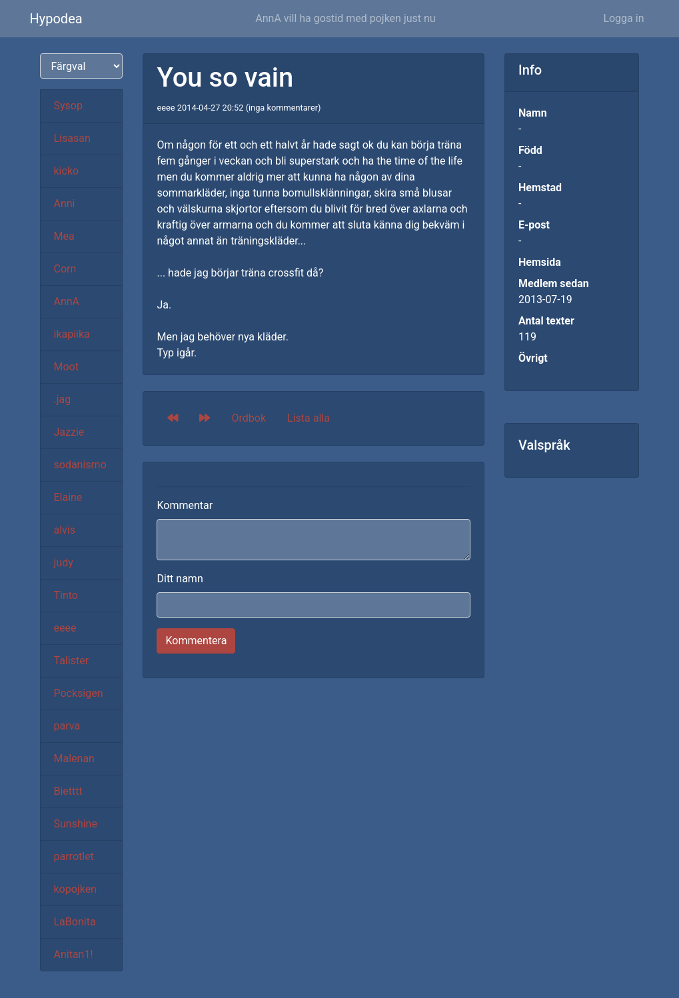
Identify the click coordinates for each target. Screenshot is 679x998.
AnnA (67, 301)
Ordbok (248, 418)
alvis (65, 530)
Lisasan (72, 138)
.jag (62, 399)
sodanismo (80, 464)
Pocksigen (78, 693)
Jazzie (69, 432)
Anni (64, 203)
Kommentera (196, 640)
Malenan (74, 758)
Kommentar (185, 505)
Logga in (623, 18)
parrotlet (74, 856)
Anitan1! (73, 954)
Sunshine (75, 823)
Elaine (68, 497)
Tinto (66, 595)
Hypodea (56, 19)
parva (67, 726)
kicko (66, 171)
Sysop (68, 105)
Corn (65, 268)
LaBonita (75, 921)
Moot (66, 366)
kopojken (75, 889)
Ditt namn (180, 578)
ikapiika (72, 334)
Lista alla (308, 418)
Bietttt (68, 791)
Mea (64, 236)
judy (63, 562)
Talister (71, 660)
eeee (65, 628)
